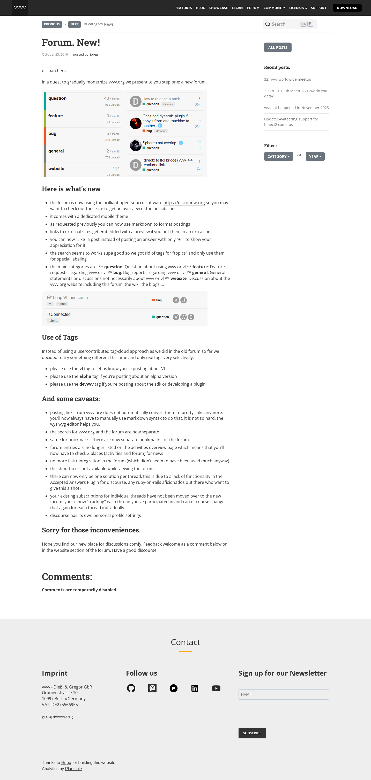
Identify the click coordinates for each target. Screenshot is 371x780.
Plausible (73, 769)
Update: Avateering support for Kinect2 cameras (291, 122)
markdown (142, 224)
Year (313, 156)
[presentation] (278, 715)
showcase (218, 7)
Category (277, 156)
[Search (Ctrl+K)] (290, 24)
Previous (52, 24)
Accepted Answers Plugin (74, 482)
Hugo (66, 762)
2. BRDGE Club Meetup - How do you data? (295, 93)
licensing (298, 7)
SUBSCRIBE (252, 733)
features (183, 7)
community (274, 7)
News (109, 24)
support (319, 7)
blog (200, 7)
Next (74, 24)
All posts (277, 47)
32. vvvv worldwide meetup (287, 79)
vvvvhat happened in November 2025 (296, 107)
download (347, 7)
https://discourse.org (184, 202)
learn (237, 7)
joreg (94, 54)
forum (253, 7)
